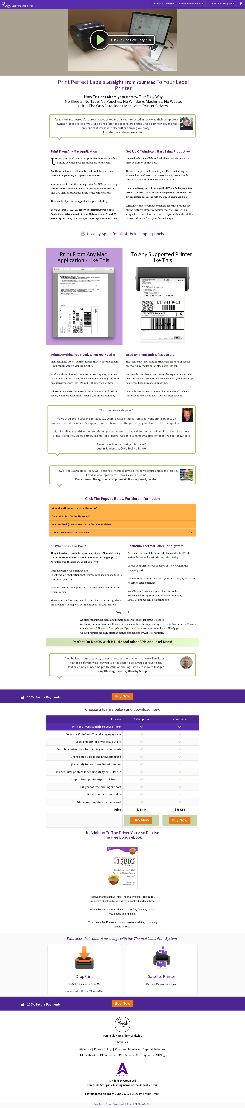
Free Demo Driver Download (109, 1104)
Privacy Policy (102, 1049)
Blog (160, 1055)
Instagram (143, 1055)
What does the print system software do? (74, 508)
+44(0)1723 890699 (164, 3)
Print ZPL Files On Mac (139, 1104)
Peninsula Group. (149, 1094)
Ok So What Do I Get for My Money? (71, 516)
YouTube (124, 1055)
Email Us (122, 1041)
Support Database (154, 1049)
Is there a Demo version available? (70, 532)
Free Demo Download (191, 3)
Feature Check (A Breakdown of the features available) (81, 524)
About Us (85, 1049)
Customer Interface (127, 1049)
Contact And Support (220, 3)
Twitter (106, 1055)
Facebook (87, 1055)
